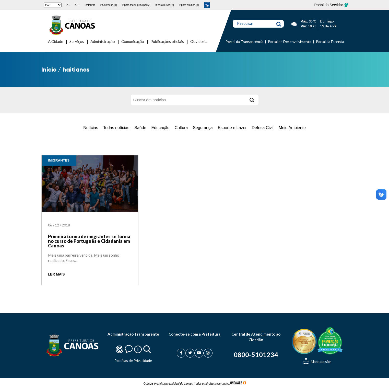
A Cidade (55, 41)
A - (68, 5)
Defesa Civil (263, 127)
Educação (160, 127)
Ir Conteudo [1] (108, 5)
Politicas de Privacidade (133, 360)
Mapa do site (317, 361)
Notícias (90, 127)
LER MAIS (56, 274)
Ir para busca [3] (164, 5)
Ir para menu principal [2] (136, 5)
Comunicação (132, 41)
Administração (102, 41)
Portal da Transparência (244, 41)
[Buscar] (252, 100)
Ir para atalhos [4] (189, 5)
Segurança (203, 127)
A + (77, 5)
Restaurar (89, 5)
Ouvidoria (198, 41)
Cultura (181, 127)
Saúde (140, 127)
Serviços (76, 41)
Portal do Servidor (331, 5)
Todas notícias (116, 127)
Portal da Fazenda (330, 41)
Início (48, 69)
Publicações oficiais (167, 41)
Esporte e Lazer (232, 127)
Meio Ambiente (292, 127)
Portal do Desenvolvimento (289, 41)
